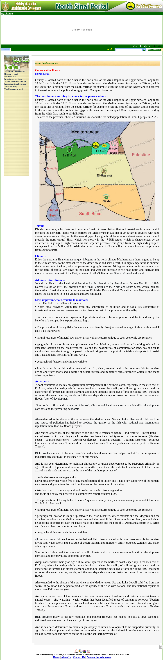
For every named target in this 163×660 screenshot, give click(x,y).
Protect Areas (10, 76)
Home (56, 657)
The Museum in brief (13, 89)
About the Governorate (14, 71)
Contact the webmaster (98, 657)
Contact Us (79, 657)
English (6, 49)
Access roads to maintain (15, 81)
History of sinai (11, 74)
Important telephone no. (15, 84)
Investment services (13, 79)
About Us (66, 657)
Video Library (10, 86)
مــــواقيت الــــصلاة (138, 46)
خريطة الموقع (7, 13)
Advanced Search (154, 50)
